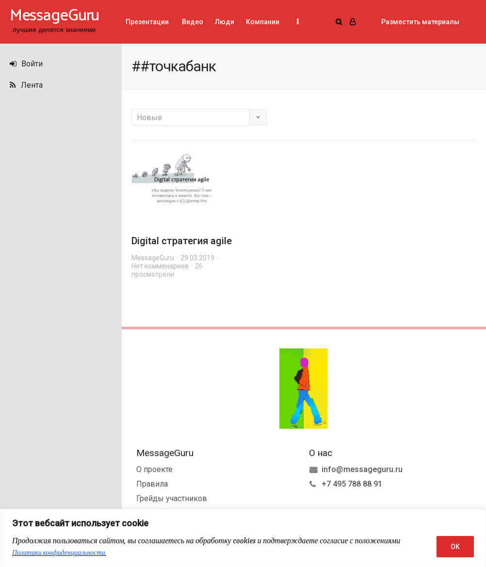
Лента (26, 85)
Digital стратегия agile (181, 241)
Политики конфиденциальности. (59, 553)
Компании (262, 22)
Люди (224, 22)
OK (455, 547)
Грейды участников (171, 498)
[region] (243, 538)
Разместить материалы (420, 22)
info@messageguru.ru (362, 469)
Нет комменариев (160, 266)
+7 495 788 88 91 (352, 483)
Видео (191, 22)
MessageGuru (152, 258)
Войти (26, 63)
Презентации (147, 22)
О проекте (154, 469)
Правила (152, 483)
